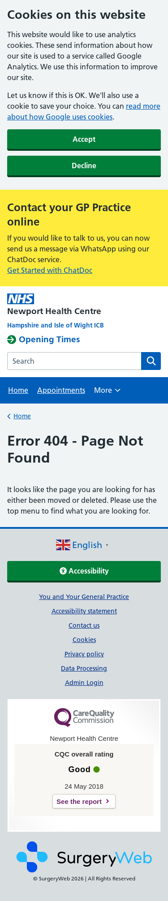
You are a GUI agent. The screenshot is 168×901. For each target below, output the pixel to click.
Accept (84, 139)
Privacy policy (84, 654)
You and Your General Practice (84, 597)
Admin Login (84, 683)
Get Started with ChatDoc (49, 270)
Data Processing (84, 668)
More (107, 393)
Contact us (84, 625)
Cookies (84, 640)
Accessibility (84, 570)
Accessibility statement (84, 611)
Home (18, 390)
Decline (84, 165)
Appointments (61, 390)
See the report (79, 801)
